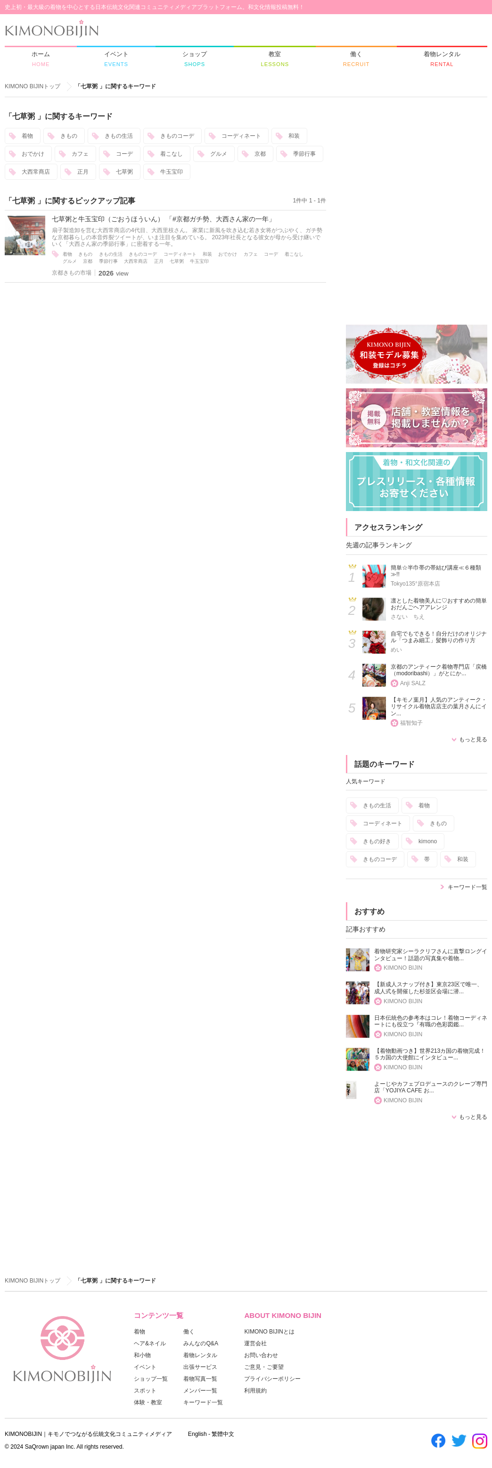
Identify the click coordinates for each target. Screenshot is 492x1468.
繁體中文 (223, 1434)
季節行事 (304, 154)
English (197, 1434)
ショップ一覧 (151, 1379)
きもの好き (377, 841)
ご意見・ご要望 (264, 1367)
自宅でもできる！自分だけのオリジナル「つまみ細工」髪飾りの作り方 (439, 637)
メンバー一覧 (200, 1390)
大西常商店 (36, 171)
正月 (83, 171)
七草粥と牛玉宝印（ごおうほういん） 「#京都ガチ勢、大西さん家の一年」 (163, 219)
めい (396, 649)
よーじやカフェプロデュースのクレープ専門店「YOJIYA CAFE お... (430, 1087)
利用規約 (255, 1390)
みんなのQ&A (200, 1343)
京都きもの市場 (71, 272)
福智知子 (411, 723)
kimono (427, 841)
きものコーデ (177, 136)
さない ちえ (408, 616)
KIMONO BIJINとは (269, 1331)
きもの (68, 136)
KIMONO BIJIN (403, 968)
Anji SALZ (413, 683)
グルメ (218, 154)
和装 (294, 136)
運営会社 (255, 1343)
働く (189, 1331)
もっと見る (473, 739)
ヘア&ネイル (150, 1343)
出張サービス (200, 1367)
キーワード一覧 (467, 887)
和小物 (142, 1355)
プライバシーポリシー (272, 1379)
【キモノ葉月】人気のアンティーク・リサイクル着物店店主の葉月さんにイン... (439, 706)
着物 (27, 136)
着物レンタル (200, 1355)
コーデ (124, 154)
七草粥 (124, 171)
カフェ (80, 154)
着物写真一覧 (200, 1379)
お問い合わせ (261, 1355)
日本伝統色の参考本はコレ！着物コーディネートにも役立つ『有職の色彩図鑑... (430, 1021)
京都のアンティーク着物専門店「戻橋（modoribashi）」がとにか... (439, 670)
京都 (260, 154)
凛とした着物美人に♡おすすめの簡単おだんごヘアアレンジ (439, 604)
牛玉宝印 (171, 171)
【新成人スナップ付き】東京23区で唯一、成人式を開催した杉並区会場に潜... (428, 988)
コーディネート (241, 136)
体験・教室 (148, 1402)
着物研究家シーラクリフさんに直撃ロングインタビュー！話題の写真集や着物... (430, 955)
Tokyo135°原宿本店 (415, 583)
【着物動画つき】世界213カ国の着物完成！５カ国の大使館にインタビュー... (429, 1054)
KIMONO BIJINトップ (32, 86)
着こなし (171, 154)
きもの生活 (119, 136)
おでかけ (33, 154)
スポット (145, 1390)
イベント (145, 1367)
